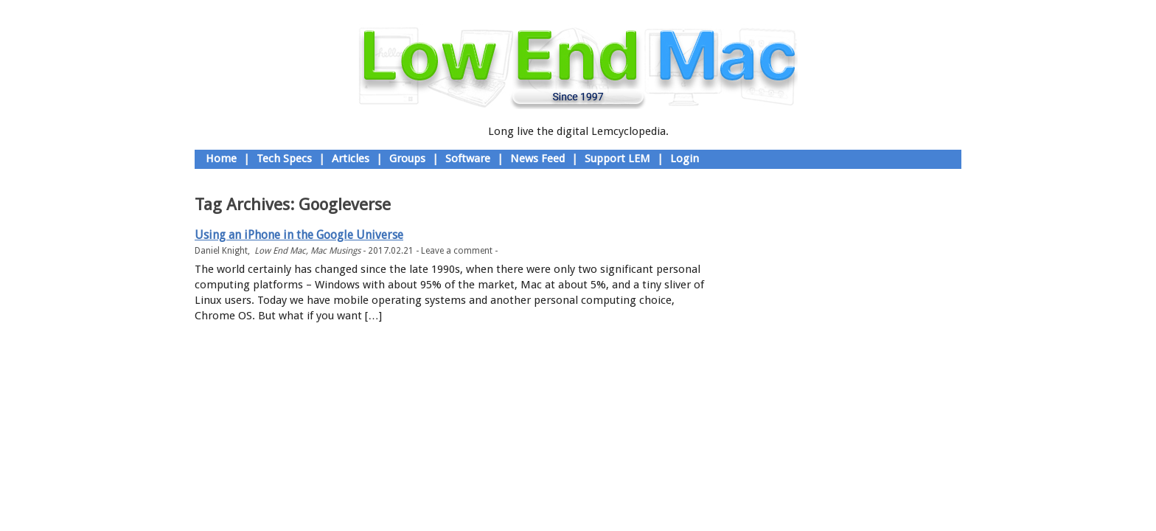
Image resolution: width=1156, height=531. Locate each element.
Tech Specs (284, 158)
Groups (407, 158)
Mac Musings (335, 251)
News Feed (537, 158)
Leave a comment (456, 251)
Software (467, 158)
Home (221, 158)
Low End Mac (280, 251)
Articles (350, 158)
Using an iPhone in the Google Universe (299, 235)
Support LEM (617, 158)
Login (684, 158)
